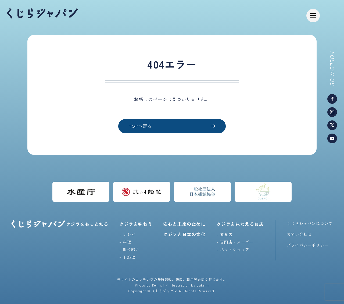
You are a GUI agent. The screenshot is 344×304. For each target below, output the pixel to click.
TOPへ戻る (172, 126)
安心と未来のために (184, 223)
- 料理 (125, 241)
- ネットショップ (233, 249)
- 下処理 (127, 256)
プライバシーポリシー (308, 245)
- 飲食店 (225, 234)
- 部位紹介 (129, 249)
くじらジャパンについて (310, 223)
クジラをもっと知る (87, 223)
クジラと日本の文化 (184, 234)
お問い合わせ (299, 234)
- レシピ (127, 234)
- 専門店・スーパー (235, 241)
